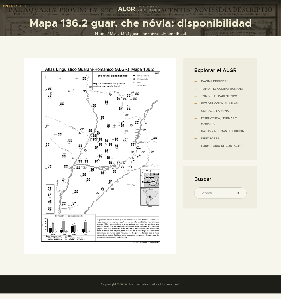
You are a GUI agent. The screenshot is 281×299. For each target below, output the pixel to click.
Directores (210, 138)
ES (27, 6)
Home (100, 33)
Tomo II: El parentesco (219, 96)
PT (22, 6)
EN (5, 6)
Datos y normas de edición (222, 131)
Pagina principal (214, 81)
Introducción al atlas (219, 103)
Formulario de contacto (221, 146)
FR (11, 6)
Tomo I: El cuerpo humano (222, 89)
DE (16, 6)
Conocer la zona (215, 111)
